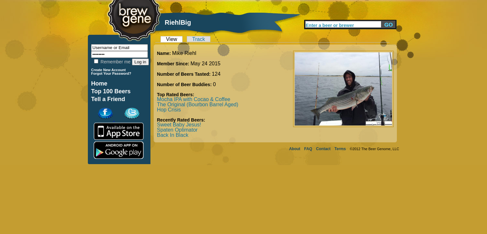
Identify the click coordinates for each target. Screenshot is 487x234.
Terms (340, 149)
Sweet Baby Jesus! (179, 124)
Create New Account (108, 70)
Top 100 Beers (111, 91)
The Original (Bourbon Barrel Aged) (197, 104)
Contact (323, 149)
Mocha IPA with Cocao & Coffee (193, 99)
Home (99, 83)
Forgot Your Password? (111, 73)
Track (198, 39)
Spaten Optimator (177, 130)
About (294, 149)
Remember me (112, 61)
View (171, 39)
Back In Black (172, 135)
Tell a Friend (108, 99)
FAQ (308, 149)
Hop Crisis (169, 109)
